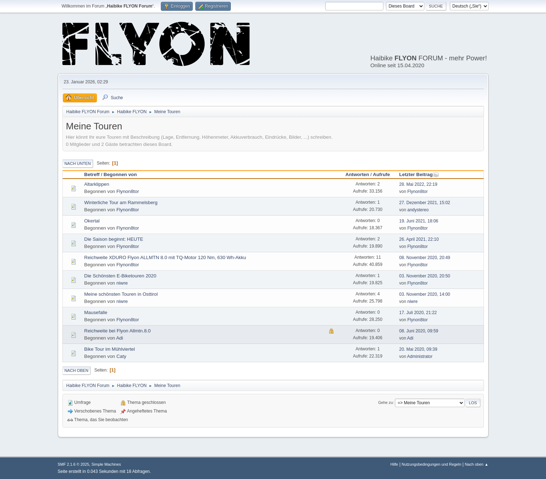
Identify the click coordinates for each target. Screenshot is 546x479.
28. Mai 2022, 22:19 (418, 184)
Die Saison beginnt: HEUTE (113, 239)
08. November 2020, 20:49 (424, 257)
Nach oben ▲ (477, 464)
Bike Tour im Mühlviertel (109, 349)
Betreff (92, 174)
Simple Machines (106, 464)
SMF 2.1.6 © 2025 (73, 464)
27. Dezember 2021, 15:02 (424, 202)
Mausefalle (95, 312)
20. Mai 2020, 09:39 (418, 349)
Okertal (92, 221)
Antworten (357, 174)
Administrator (420, 356)
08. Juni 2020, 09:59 (418, 330)
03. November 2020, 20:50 (424, 275)
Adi (119, 338)
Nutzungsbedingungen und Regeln (431, 464)
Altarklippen (96, 184)
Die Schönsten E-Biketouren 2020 (120, 275)
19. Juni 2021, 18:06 (418, 221)
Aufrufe (381, 174)
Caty (121, 356)
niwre (122, 283)
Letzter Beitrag (419, 174)
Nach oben (77, 370)
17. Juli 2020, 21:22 (418, 312)
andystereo (418, 209)
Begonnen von (120, 174)
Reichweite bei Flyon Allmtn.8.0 (117, 330)
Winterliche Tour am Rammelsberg (121, 202)
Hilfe (394, 464)
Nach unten (78, 163)
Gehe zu (385, 402)
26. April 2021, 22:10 (419, 239)
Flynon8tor (127, 191)
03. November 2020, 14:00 (424, 294)
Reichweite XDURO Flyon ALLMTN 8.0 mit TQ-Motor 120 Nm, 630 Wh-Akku (165, 257)
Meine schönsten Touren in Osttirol (121, 294)
